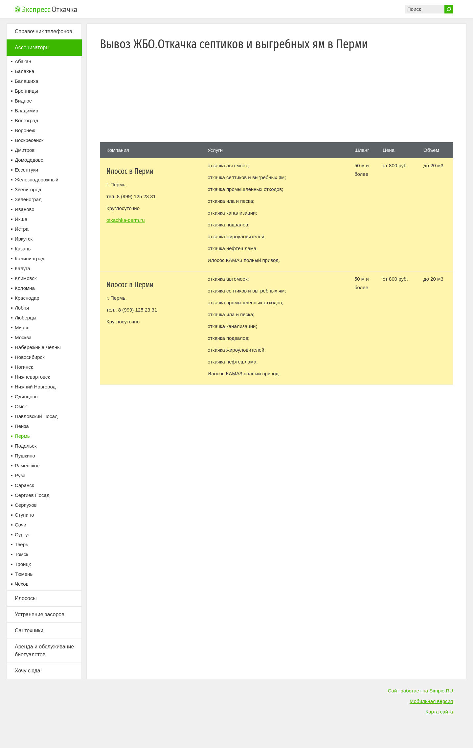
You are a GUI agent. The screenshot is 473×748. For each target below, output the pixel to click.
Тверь (21, 544)
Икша (21, 219)
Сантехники (29, 630)
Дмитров (24, 150)
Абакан (23, 61)
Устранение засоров (39, 614)
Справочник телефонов (43, 31)
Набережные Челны (38, 347)
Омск (21, 406)
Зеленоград (28, 199)
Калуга (22, 268)
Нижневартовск (32, 377)
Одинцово (26, 396)
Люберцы (25, 317)
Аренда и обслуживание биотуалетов (44, 650)
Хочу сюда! (28, 670)
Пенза (22, 426)
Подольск (25, 446)
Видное (23, 101)
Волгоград (26, 120)
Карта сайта (439, 711)
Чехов (22, 584)
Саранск (24, 485)
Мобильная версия (431, 701)
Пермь (22, 436)
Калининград (29, 258)
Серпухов (26, 505)
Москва (23, 337)
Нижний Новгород (35, 386)
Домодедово (29, 160)
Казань (23, 248)
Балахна (24, 71)
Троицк (23, 564)
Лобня (22, 308)
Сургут (22, 534)
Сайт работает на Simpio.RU (420, 690)
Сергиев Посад (32, 495)
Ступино (24, 515)
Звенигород (28, 189)
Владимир (26, 110)
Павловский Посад (36, 416)
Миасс (22, 327)
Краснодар (27, 298)
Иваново (24, 209)
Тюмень (24, 574)
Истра (22, 229)
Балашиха (26, 81)
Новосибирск (30, 357)
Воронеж (25, 130)
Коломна (25, 288)
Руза (20, 475)
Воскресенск (29, 140)
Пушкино (25, 455)
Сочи (20, 524)
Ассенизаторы (32, 47)
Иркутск (24, 239)
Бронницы (26, 91)
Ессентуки (26, 170)
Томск (21, 554)
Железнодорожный (36, 179)
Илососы (26, 598)
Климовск (25, 278)
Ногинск (24, 367)
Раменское (27, 465)
